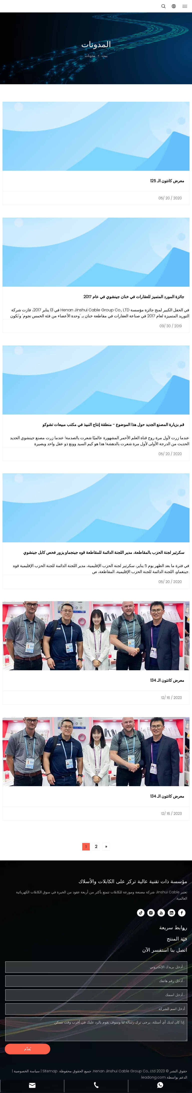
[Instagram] (151, 913)
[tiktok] (140, 913)
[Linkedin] (171, 913)
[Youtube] (161, 913)
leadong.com (153, 1077)
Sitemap (50, 1071)
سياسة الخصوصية (27, 1071)
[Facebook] (182, 913)
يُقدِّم (27, 1048)
